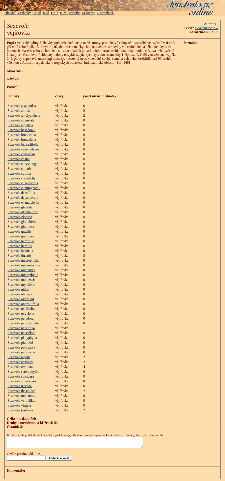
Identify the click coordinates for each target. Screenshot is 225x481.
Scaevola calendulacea (23, 149)
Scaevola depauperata (22, 197)
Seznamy (88, 13)
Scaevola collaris (19, 168)
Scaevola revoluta (20, 367)
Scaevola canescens (21, 154)
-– (216, 28)
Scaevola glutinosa (20, 226)
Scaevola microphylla (22, 275)
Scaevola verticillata (21, 400)
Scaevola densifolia (21, 193)
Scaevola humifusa (20, 241)
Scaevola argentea (20, 125)
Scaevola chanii (18, 159)
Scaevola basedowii (21, 130)
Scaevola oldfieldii (20, 299)
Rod (46, 13)
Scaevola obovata (19, 294)
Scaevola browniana (21, 139)
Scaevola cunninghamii (23, 188)
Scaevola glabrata (19, 207)
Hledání (10, 13)
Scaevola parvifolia (21, 328)
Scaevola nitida (18, 289)
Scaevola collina (19, 173)
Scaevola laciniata (20, 251)
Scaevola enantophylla (23, 202)
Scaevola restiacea (20, 362)
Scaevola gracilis (19, 231)
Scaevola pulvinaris (21, 352)
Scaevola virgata (19, 405)
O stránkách (105, 13)
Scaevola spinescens (21, 381)
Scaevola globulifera (21, 222)
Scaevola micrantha (21, 270)
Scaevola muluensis (21, 280)
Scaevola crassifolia (21, 178)
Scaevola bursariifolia (22, 144)
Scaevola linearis (19, 255)
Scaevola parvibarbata (23, 323)
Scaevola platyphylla (22, 338)
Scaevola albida (18, 110)
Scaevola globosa (19, 217)
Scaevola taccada (19, 386)
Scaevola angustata (20, 120)
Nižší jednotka (70, 13)
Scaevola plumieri (20, 342)
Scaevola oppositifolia (23, 304)
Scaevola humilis (19, 246)
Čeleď (37, 13)
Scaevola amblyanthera (23, 115)
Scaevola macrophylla (23, 260)
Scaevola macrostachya (23, 265)
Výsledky (24, 13)
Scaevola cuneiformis (22, 183)
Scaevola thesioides (21, 391)
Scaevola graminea (20, 236)
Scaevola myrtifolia (21, 284)
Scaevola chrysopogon (23, 164)
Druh (54, 13)
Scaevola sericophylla (22, 371)
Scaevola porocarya (21, 347)
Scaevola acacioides (21, 106)
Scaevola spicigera (20, 376)
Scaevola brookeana (21, 135)
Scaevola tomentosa (21, 396)
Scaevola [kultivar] (20, 410)
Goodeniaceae (205, 28)
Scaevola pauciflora (21, 333)
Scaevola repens (18, 357)
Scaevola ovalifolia (20, 309)
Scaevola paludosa (20, 318)
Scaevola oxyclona (20, 313)
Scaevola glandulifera (22, 212)
